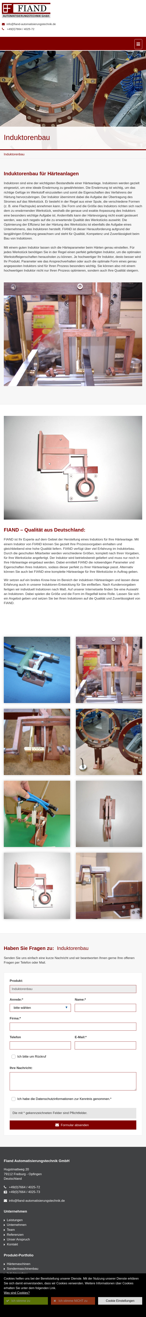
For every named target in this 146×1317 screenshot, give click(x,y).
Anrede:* (16, 999)
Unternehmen (16, 1225)
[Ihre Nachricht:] (73, 1081)
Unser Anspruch (18, 1239)
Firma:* (15, 1018)
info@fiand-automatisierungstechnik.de (31, 24)
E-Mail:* (80, 1037)
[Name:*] (105, 1008)
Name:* (80, 999)
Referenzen (15, 1234)
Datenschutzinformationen (54, 1099)
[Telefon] (40, 1045)
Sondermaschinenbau (22, 1268)
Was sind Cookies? (17, 1292)
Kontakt (12, 1244)
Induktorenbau (14, 154)
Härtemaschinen (18, 1264)
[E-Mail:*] (105, 1045)
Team (11, 1230)
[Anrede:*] (40, 1008)
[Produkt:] (73, 989)
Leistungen (15, 1220)
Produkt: (16, 981)
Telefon (15, 1037)
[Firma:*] (73, 1027)
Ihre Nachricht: (21, 1068)
